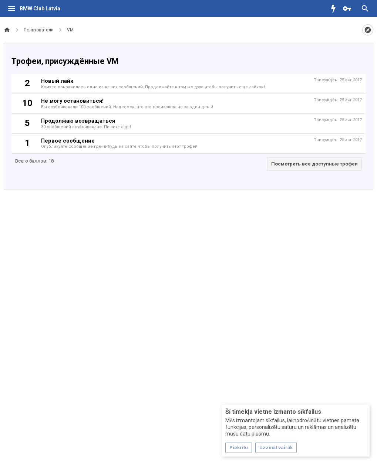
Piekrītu (238, 447)
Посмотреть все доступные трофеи (314, 164)
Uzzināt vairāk (276, 447)
